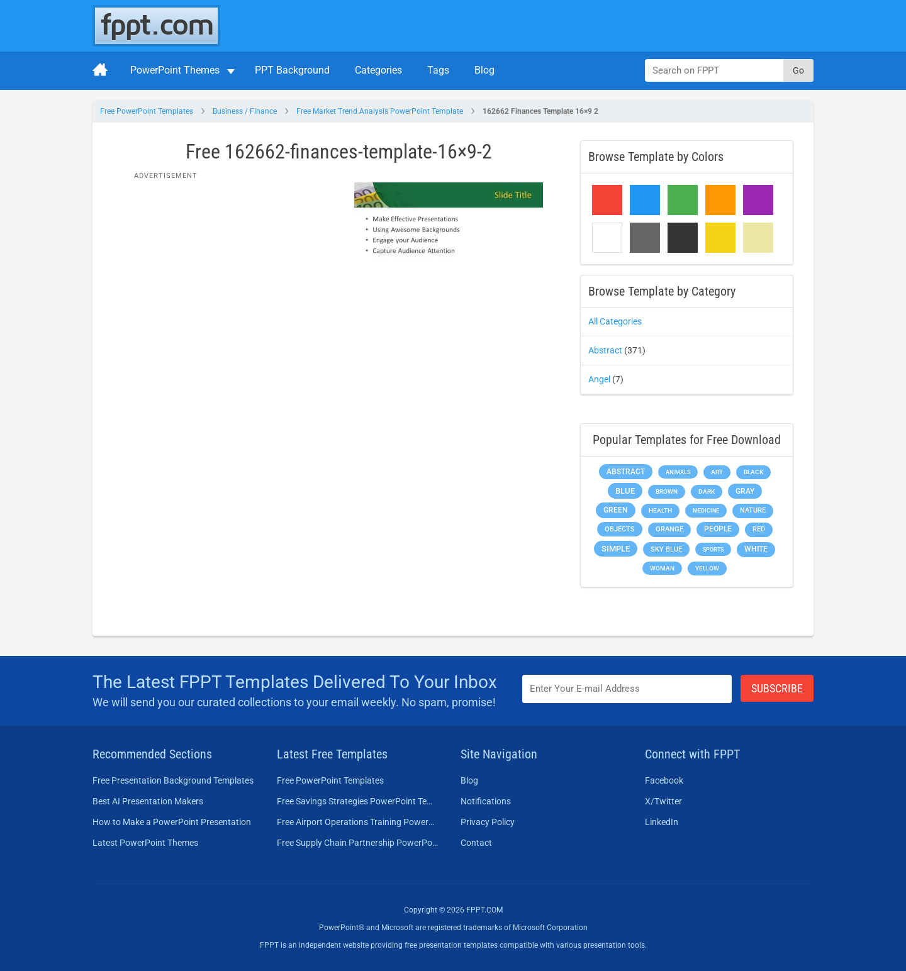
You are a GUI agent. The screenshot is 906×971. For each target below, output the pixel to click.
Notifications (486, 801)
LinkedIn (661, 822)
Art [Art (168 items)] (717, 472)
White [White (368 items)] (756, 549)
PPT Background (292, 70)
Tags (438, 70)
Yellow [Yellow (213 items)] (707, 568)
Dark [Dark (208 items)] (706, 491)
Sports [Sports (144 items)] (713, 549)
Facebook (664, 780)
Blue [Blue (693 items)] (625, 491)
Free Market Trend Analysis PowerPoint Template (379, 111)
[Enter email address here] (627, 689)
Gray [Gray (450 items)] (744, 491)
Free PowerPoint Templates (146, 111)
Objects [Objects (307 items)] (620, 529)
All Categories (615, 321)
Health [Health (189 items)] (660, 510)
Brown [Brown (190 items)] (667, 491)
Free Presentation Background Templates (173, 780)
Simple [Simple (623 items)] (615, 548)
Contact (476, 843)
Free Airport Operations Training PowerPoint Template (358, 822)
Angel (599, 379)
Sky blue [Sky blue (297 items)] (666, 549)
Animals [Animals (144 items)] (678, 472)
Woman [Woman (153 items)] (662, 568)
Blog (484, 70)
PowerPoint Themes (175, 70)
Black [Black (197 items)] (753, 472)
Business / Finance (245, 111)
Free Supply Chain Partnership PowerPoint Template (358, 843)
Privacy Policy (488, 822)
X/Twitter (663, 801)
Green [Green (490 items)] (615, 509)
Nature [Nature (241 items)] (753, 510)
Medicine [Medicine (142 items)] (706, 510)
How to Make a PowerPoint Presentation (171, 822)
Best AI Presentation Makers (147, 801)
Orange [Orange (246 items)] (669, 529)
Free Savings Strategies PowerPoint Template (358, 801)
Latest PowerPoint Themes (145, 843)
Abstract (605, 350)
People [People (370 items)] (718, 528)
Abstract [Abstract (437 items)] (626, 471)
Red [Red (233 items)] (758, 529)
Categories (378, 70)
